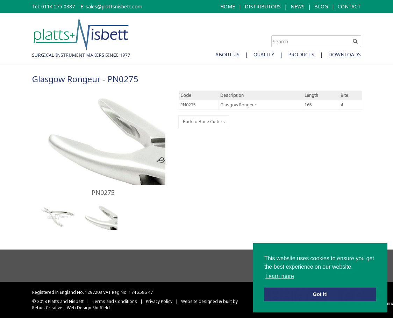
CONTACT (349, 6)
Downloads (344, 54)
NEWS (298, 6)
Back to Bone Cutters (204, 122)
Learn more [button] (279, 276)
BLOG (321, 6)
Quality (263, 54)
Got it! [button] (320, 294)
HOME (227, 6)
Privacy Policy (159, 301)
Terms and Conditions (114, 301)
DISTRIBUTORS (263, 6)
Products (301, 54)
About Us (227, 54)
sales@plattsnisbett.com (114, 6)
